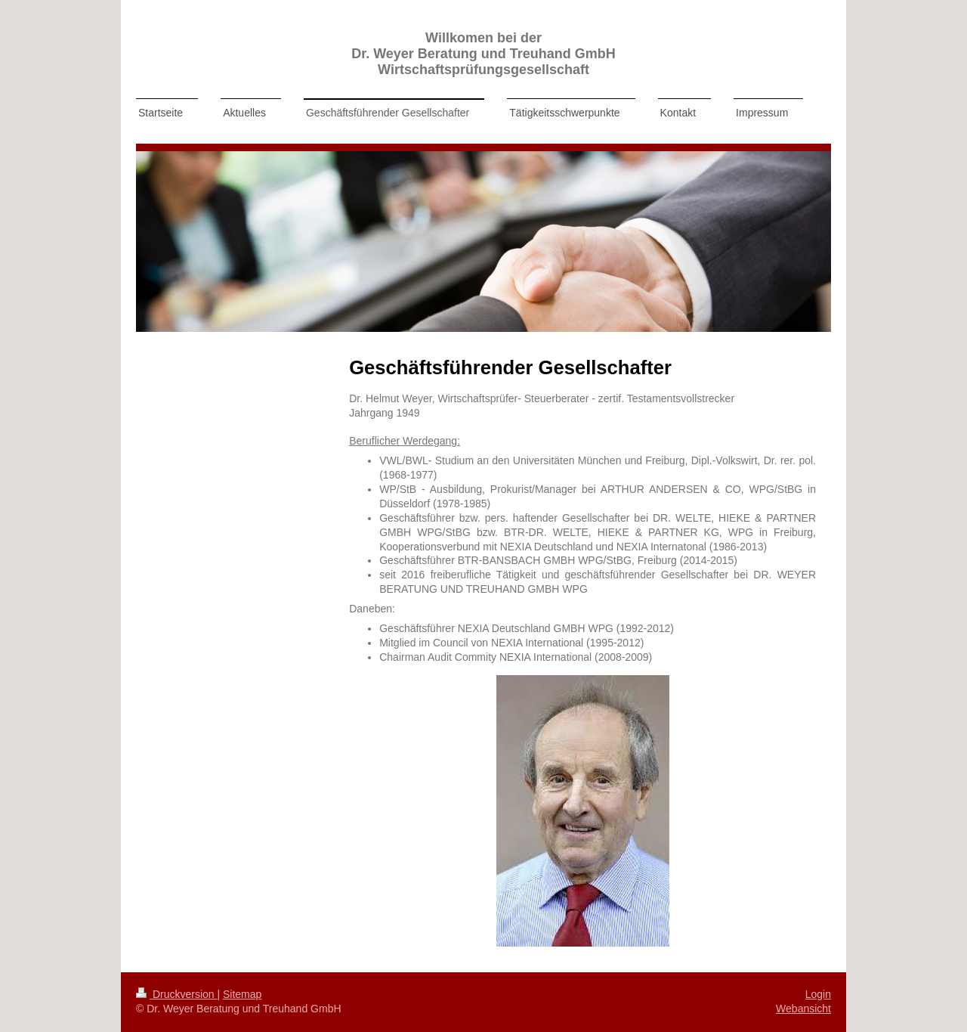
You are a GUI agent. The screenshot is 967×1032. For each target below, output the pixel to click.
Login (818, 994)
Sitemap (242, 994)
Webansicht (803, 1009)
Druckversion (176, 994)
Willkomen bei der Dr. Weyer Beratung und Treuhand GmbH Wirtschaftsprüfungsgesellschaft (483, 53)
